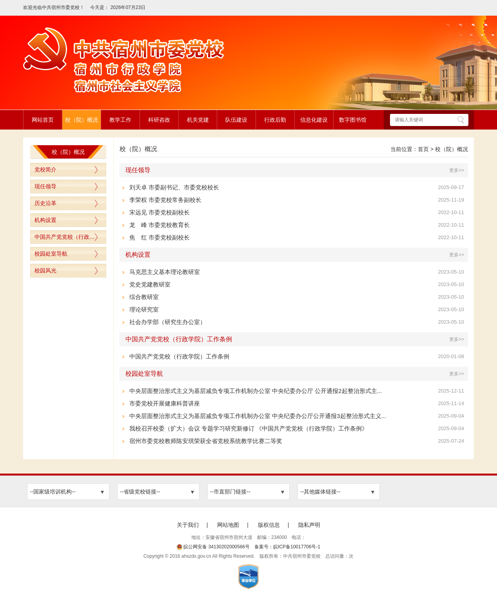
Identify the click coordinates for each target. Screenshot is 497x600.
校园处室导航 (50, 253)
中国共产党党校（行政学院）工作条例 (70, 237)
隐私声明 (309, 525)
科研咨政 (159, 120)
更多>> (456, 170)
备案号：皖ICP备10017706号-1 (287, 547)
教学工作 (120, 120)
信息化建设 (314, 120)
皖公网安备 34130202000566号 (213, 547)
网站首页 (43, 120)
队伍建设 (236, 120)
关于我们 (188, 525)
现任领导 (45, 186)
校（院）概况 (81, 120)
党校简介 (45, 169)
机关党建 (198, 120)
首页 (423, 149)
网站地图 (228, 525)
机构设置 (45, 220)
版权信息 (269, 525)
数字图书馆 (352, 120)
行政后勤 (275, 120)
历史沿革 (45, 203)
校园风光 (45, 270)
